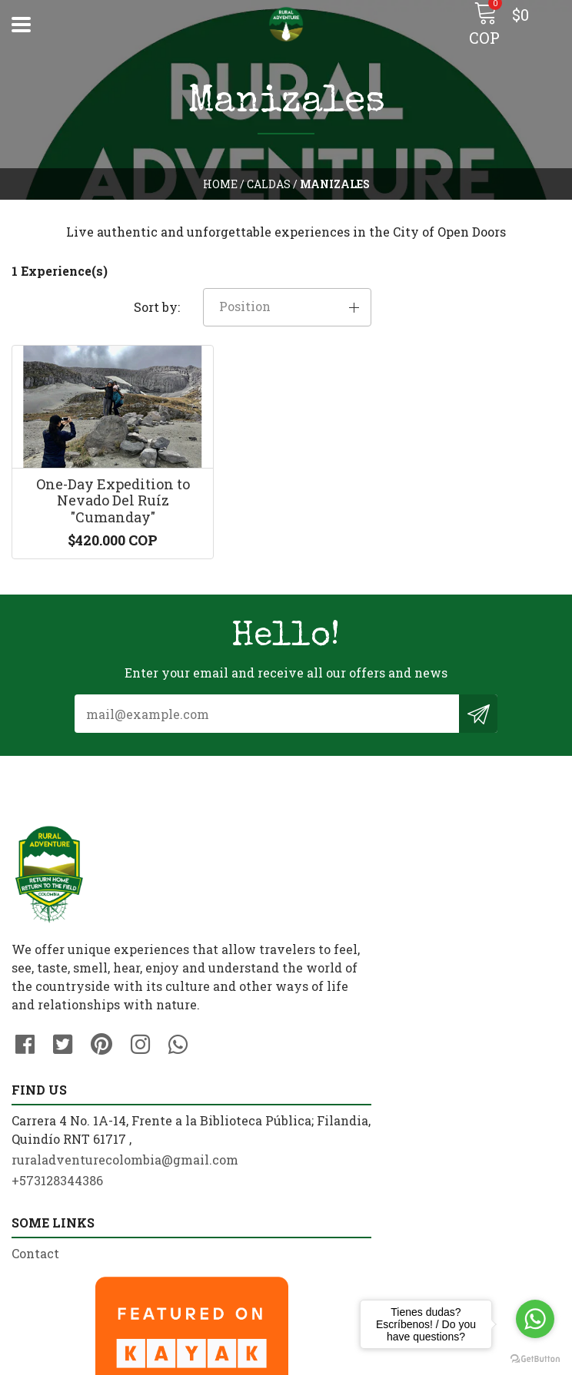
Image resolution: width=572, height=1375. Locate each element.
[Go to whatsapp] (535, 1319)
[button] (500, 272)
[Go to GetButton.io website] (535, 1359)
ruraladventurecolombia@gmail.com (411, 884)
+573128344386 (343, 904)
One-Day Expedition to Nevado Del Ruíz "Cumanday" (96, 477)
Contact (35, 1139)
